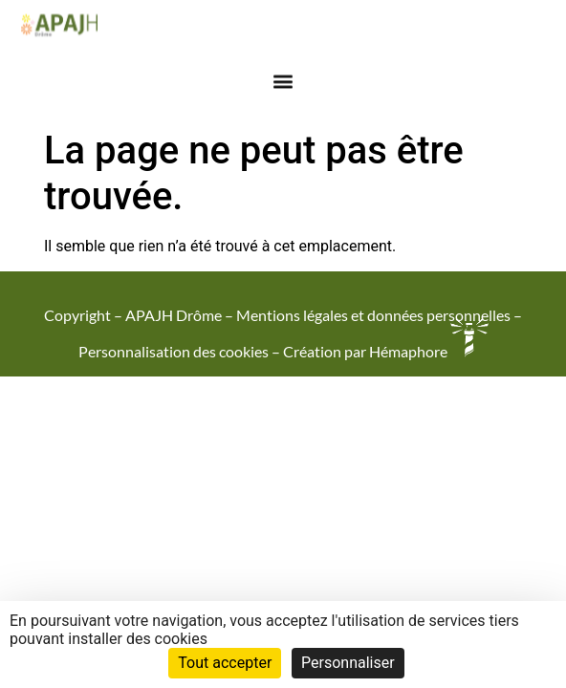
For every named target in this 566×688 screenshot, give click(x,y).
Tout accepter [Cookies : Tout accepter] (225, 663)
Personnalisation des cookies (173, 351)
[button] (283, 76)
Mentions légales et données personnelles (373, 315)
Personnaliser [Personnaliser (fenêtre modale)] (348, 663)
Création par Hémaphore (386, 351)
